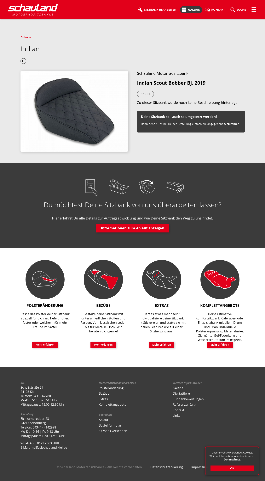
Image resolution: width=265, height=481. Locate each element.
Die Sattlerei (182, 393)
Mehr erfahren (45, 344)
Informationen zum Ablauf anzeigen (132, 228)
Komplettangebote (112, 404)
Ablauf (103, 420)
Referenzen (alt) (184, 404)
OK (232, 468)
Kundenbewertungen (188, 399)
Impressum (199, 467)
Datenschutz (232, 459)
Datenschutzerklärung (166, 467)
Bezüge (104, 393)
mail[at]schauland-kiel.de (49, 447)
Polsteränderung (111, 388)
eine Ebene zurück (23, 61)
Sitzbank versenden (113, 431)
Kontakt (178, 410)
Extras (103, 399)
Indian (30, 48)
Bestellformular (110, 425)
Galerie (25, 37)
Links (176, 415)
